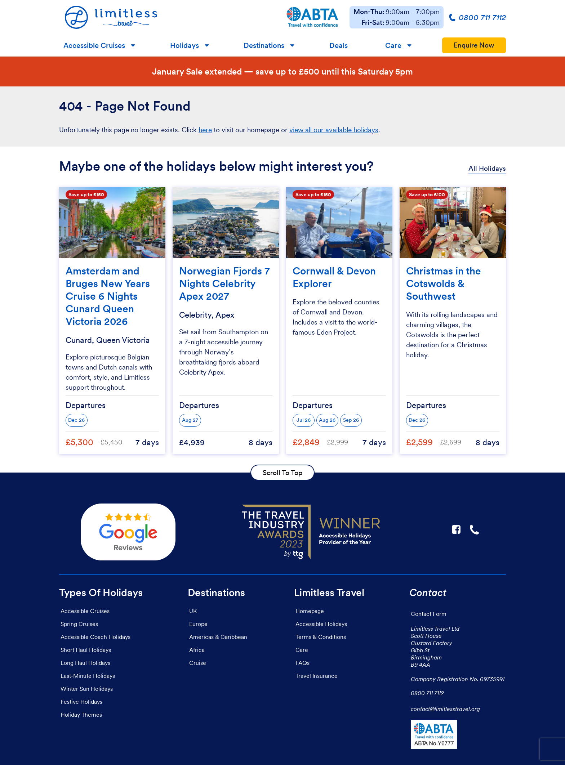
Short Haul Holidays (86, 649)
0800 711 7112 (427, 693)
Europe (198, 623)
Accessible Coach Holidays (95, 636)
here (205, 130)
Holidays (184, 45)
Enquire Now (474, 45)
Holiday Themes (81, 714)
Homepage (309, 610)
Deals (338, 45)
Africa (197, 649)
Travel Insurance (316, 675)
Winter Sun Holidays (87, 688)
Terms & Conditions (320, 636)
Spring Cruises (79, 623)
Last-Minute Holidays (88, 675)
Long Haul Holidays (85, 662)
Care (393, 45)
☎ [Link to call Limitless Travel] (475, 529)
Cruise (197, 662)
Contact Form (428, 613)
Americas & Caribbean (218, 636)
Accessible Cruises (94, 45)
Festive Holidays (81, 701)
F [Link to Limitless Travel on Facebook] (456, 529)
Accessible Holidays (321, 623)
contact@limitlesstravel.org (445, 708)
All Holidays (487, 168)
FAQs (302, 662)
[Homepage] (167, 17)
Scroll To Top (282, 472)
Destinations (264, 45)
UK (193, 610)
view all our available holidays (333, 130)
